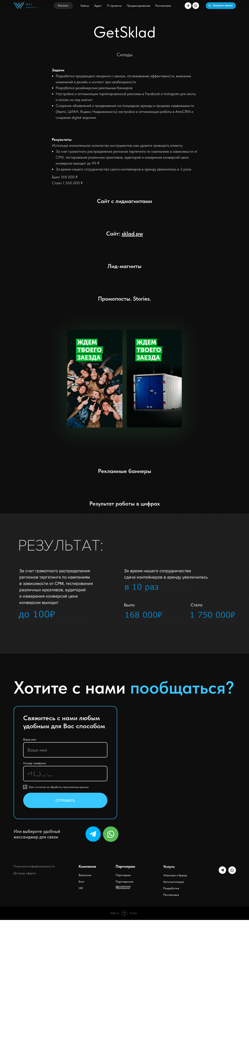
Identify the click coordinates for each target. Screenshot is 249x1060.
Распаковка (171, 895)
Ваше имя (29, 739)
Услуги (169, 866)
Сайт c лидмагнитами (124, 200)
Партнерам (123, 875)
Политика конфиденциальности (34, 866)
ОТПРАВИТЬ (65, 800)
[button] (63, 5)
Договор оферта (25, 873)
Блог (82, 881)
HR (81, 888)
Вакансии (85, 875)
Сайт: (124, 233)
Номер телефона (34, 763)
